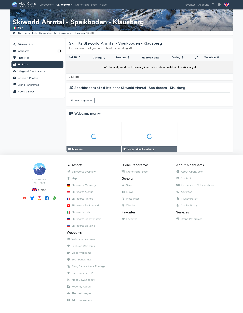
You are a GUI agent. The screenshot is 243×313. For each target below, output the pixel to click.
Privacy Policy (186, 198)
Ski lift (75, 57)
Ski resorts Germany (81, 185)
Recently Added (79, 286)
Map (72, 178)
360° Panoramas (79, 259)
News (103, 4)
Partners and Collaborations (195, 185)
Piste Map (21, 57)
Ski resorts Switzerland (83, 205)
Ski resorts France (80, 198)
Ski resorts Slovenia (81, 225)
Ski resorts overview (81, 171)
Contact (183, 178)
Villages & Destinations (29, 71)
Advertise (184, 192)
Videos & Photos (25, 78)
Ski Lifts (20, 64)
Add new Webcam (80, 300)
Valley (178, 57)
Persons (123, 57)
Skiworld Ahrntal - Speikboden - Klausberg (62, 33)
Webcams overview (81, 239)
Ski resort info (23, 44)
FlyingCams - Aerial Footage (86, 266)
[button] (226, 4)
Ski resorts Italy (78, 212)
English (39, 190)
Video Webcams (79, 252)
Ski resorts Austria (80, 192)
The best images (79, 293)
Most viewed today (81, 279)
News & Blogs (24, 91)
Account (203, 4)
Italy (34, 33)
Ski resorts (63, 4)
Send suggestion (81, 100)
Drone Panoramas (86, 4)
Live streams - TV (80, 273)
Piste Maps (131, 198)
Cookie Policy (186, 205)
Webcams (46, 4)
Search (128, 185)
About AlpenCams (189, 171)
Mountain (212, 57)
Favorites (190, 4)
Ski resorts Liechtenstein (84, 219)
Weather (129, 205)
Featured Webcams (81, 246)
